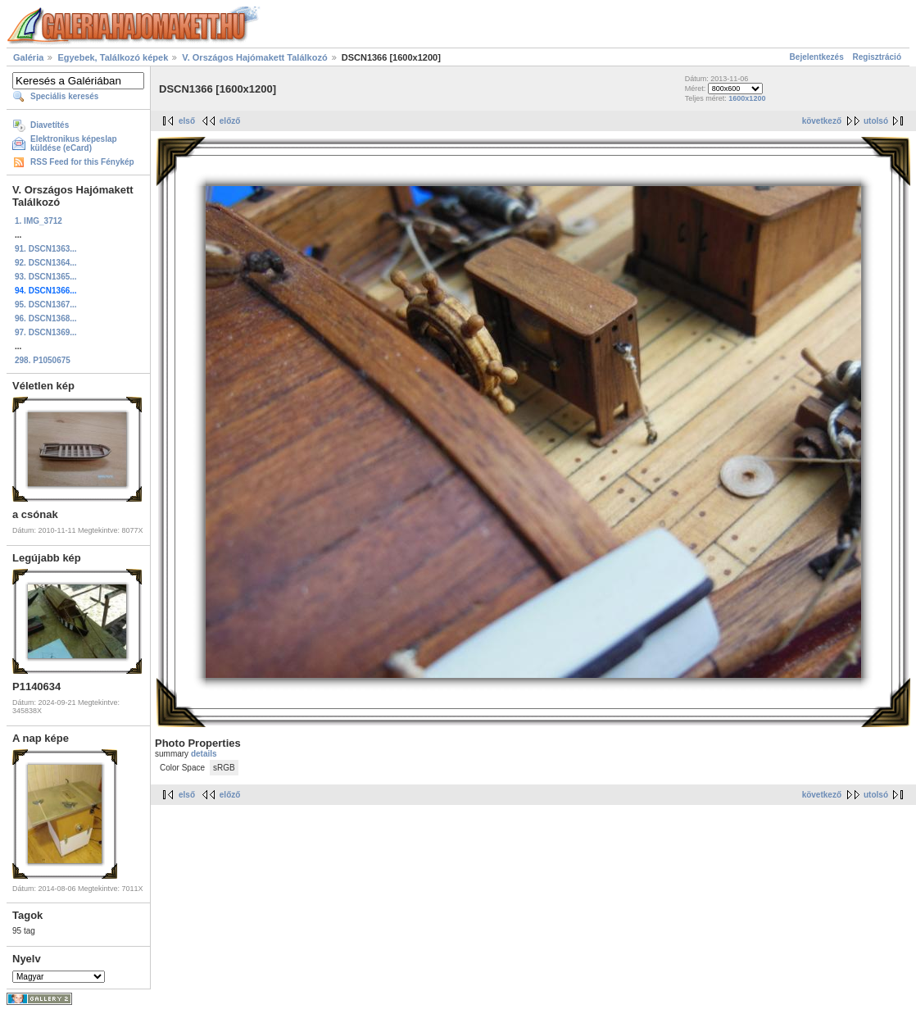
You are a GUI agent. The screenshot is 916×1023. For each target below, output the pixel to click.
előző (230, 120)
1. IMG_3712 (38, 220)
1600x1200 (746, 98)
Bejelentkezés (817, 56)
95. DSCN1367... (46, 304)
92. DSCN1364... (46, 262)
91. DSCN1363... (46, 248)
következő (821, 120)
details (204, 753)
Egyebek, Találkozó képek (112, 57)
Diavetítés (49, 125)
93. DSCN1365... (46, 276)
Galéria (28, 57)
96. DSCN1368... (46, 318)
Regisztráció (877, 56)
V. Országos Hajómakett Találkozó (254, 57)
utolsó (876, 120)
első (187, 120)
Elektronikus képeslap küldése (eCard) (73, 143)
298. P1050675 (42, 360)
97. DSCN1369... (46, 332)
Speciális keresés (64, 96)
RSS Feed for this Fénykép (82, 161)
